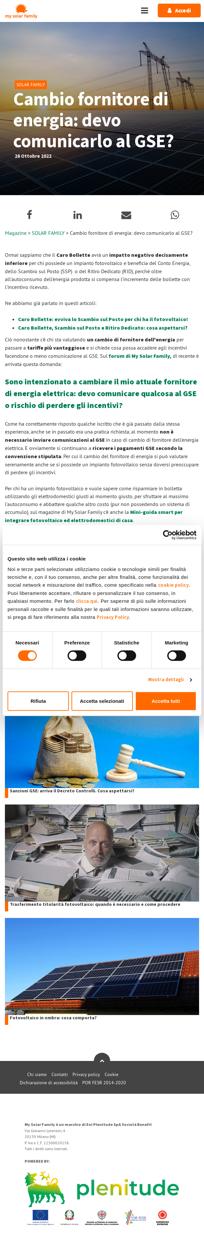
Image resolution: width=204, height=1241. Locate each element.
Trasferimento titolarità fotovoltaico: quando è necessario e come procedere (95, 905)
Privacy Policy (113, 617)
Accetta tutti (166, 701)
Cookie (111, 1074)
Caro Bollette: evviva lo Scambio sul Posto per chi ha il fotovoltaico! (103, 319)
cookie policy (173, 585)
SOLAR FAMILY (49, 233)
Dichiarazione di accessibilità (49, 1083)
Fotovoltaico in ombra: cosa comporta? (53, 1018)
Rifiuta (38, 701)
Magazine (16, 233)
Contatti (59, 1074)
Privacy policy (86, 1074)
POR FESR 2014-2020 (104, 1083)
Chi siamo (37, 1074)
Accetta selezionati (102, 701)
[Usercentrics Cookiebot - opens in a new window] (167, 535)
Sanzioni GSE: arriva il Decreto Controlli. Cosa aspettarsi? (72, 791)
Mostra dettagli (166, 679)
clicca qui (87, 601)
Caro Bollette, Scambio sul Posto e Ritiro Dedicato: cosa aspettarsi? (103, 328)
